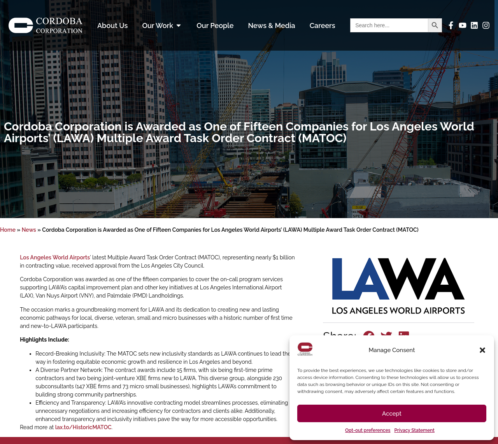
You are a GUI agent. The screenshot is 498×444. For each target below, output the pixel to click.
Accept (392, 413)
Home (8, 230)
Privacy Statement (415, 430)
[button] (482, 350)
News (29, 230)
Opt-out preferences (367, 430)
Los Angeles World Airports (55, 257)
